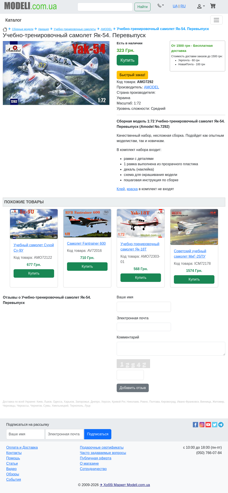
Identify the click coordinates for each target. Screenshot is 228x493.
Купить (127, 60)
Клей (121, 189)
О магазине (89, 463)
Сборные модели (22, 29)
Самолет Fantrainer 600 (86, 243)
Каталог (13, 20)
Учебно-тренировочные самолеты (75, 29)
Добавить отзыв (133, 388)
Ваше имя (125, 297)
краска (132, 189)
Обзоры (12, 474)
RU (182, 6)
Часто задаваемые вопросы (103, 453)
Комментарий (128, 337)
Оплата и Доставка (22, 447)
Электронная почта (133, 318)
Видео (11, 469)
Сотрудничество (93, 469)
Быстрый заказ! (132, 75)
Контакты (14, 453)
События (13, 479)
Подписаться (97, 434)
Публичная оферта (95, 458)
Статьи (12, 463)
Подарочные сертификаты (102, 447)
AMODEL (106, 29)
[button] (160, 5)
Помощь (13, 458)
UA (175, 6)
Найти (142, 7)
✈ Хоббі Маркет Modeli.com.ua (125, 485)
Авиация (43, 29)
